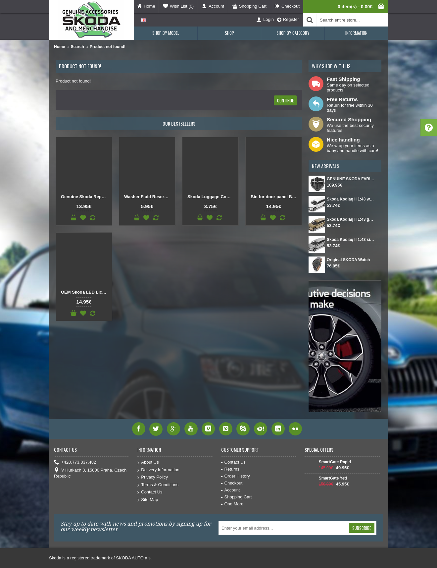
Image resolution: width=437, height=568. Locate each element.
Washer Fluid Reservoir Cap (148, 196)
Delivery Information (158, 470)
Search (77, 46)
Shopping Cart (236, 496)
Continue (285, 100)
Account (230, 489)
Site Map (147, 500)
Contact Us (149, 492)
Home (59, 46)
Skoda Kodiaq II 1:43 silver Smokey (351, 239)
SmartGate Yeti (333, 478)
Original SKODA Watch (348, 259)
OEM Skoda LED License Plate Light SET (85, 292)
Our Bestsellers (179, 123)
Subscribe (361, 528)
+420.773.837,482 (75, 462)
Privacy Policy (152, 477)
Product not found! (107, 46)
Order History (235, 476)
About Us (148, 462)
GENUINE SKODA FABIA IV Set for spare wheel (351, 179)
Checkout (232, 483)
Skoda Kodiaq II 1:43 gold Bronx (351, 219)
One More (232, 503)
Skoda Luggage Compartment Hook (211, 196)
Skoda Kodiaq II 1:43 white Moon (351, 199)
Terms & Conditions (157, 485)
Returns (230, 469)
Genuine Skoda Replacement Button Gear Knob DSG (85, 196)
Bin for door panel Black (275, 196)
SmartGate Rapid (335, 462)
